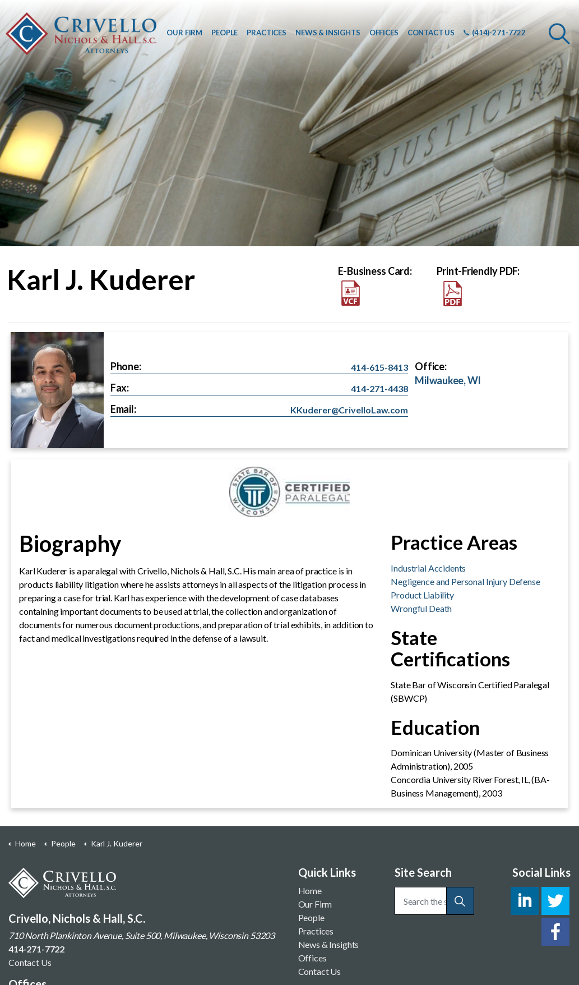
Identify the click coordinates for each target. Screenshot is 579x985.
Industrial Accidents (428, 568)
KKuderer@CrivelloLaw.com (349, 409)
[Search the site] (434, 901)
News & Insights (328, 944)
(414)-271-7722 (495, 32)
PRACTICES (266, 32)
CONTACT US (431, 32)
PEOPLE (224, 32)
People (311, 917)
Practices (316, 931)
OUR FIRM (184, 32)
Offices (312, 957)
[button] (460, 901)
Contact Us (30, 962)
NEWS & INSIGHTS (327, 32)
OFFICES (384, 32)
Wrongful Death (421, 608)
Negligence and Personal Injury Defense (465, 581)
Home (310, 890)
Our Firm (315, 904)
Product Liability (422, 595)
